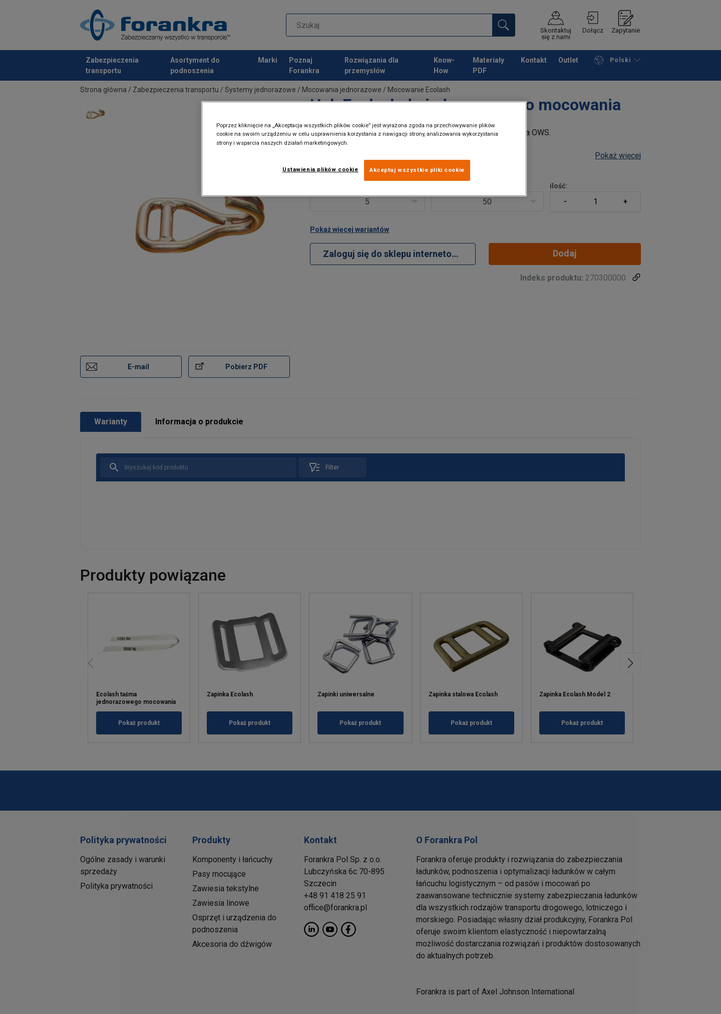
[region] (364, 148)
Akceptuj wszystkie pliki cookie (417, 169)
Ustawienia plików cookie (320, 169)
